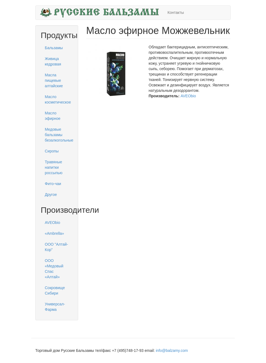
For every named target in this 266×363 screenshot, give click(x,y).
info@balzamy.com (172, 350)
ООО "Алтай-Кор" (56, 247)
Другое (51, 194)
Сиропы (52, 151)
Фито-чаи (53, 184)
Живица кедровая (53, 61)
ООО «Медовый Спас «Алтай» (54, 268)
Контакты (175, 12)
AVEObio (52, 222)
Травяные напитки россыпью (53, 167)
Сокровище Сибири (55, 290)
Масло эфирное (53, 116)
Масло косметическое (58, 99)
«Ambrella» (54, 233)
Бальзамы (54, 48)
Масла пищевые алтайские (54, 80)
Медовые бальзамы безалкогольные (59, 134)
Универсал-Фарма (55, 307)
